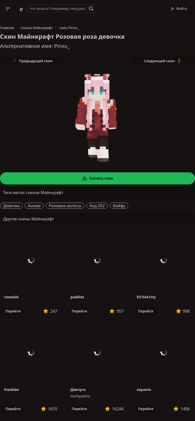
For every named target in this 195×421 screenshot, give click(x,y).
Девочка (11, 205)
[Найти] (91, 9)
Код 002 (97, 205)
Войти (179, 8)
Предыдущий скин (32, 61)
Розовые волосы (65, 205)
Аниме (34, 205)
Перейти (13, 311)
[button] (8, 9)
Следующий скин (162, 61)
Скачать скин (97, 178)
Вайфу (119, 205)
